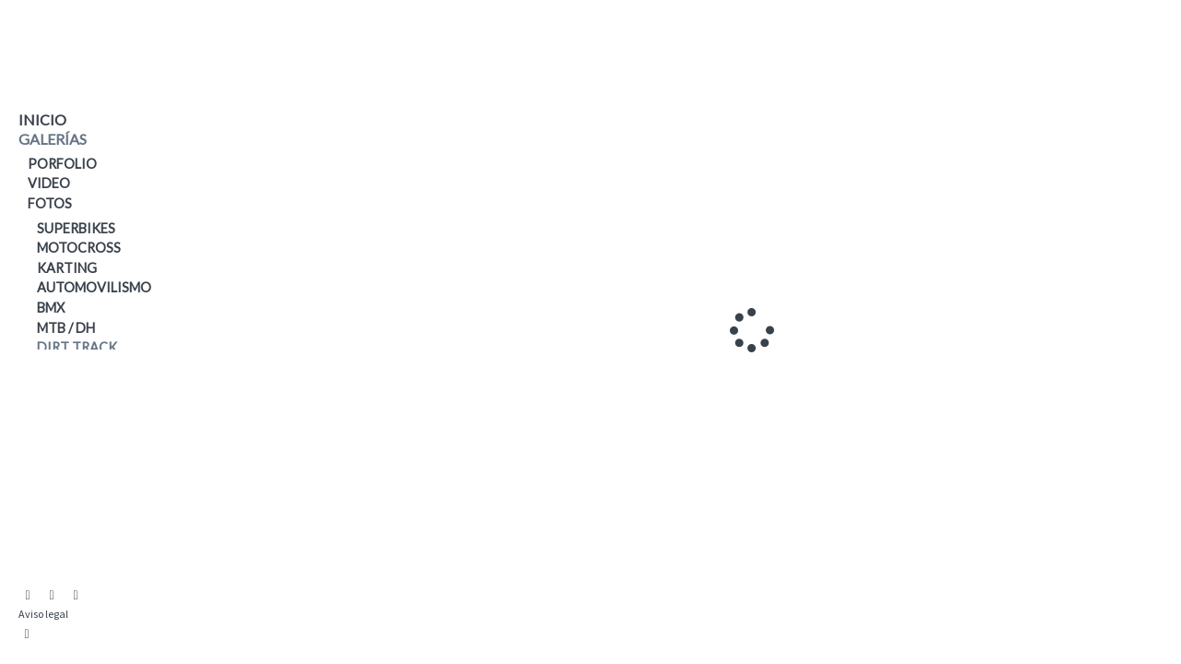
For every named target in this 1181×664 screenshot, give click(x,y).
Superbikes (76, 228)
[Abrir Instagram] (27, 596)
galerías (52, 139)
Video (49, 183)
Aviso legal (43, 614)
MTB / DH (66, 328)
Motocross (79, 247)
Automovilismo (94, 287)
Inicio (42, 119)
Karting (67, 268)
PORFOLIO (62, 164)
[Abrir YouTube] (51, 596)
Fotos (50, 203)
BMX (51, 307)
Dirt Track (77, 347)
